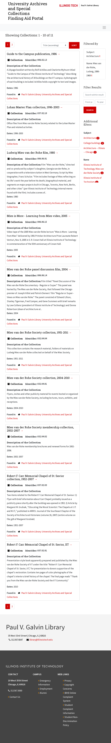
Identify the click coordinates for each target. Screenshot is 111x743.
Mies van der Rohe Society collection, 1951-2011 (38, 332)
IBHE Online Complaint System (69, 696)
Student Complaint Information (69, 709)
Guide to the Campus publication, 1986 (32, 54)
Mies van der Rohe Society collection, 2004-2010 (38, 378)
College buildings (92, 143)
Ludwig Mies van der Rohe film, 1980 (31, 152)
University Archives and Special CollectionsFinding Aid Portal (27, 11)
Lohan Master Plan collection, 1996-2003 (33, 107)
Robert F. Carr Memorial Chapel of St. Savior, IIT (38, 544)
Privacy (67, 680)
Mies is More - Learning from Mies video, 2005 (37, 216)
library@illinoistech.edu (41, 639)
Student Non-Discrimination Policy (70, 721)
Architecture (90, 137)
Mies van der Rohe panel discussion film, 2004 (37, 269)
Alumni (43, 692)
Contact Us (15, 696)
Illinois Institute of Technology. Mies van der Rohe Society (94, 168)
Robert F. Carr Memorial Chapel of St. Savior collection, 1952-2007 (35, 477)
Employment (46, 688)
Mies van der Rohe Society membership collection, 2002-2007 (40, 428)
